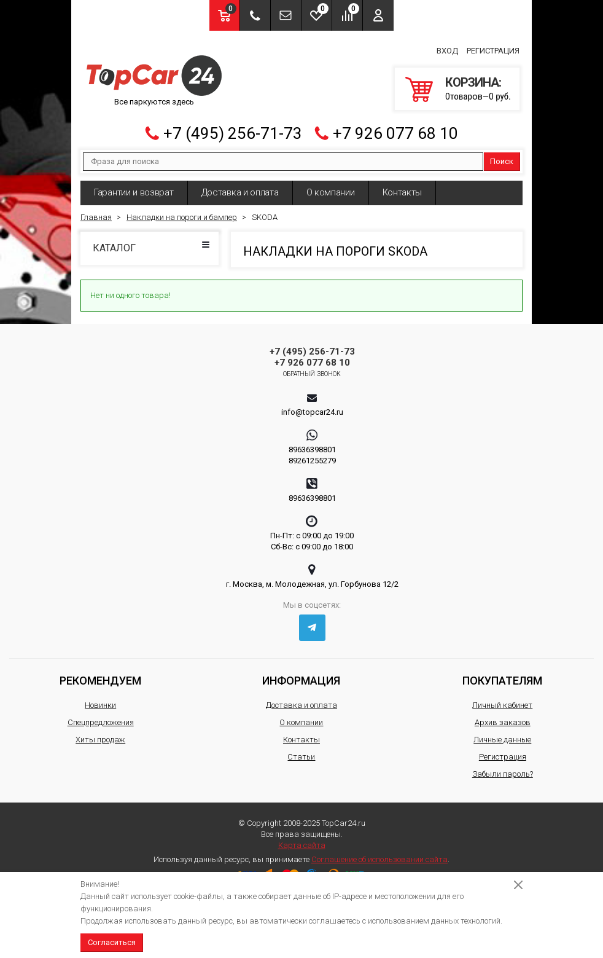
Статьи (301, 751)
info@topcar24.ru (312, 407)
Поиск (501, 156)
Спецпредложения (101, 717)
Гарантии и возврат (134, 187)
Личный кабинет (502, 700)
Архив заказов (503, 717)
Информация (301, 675)
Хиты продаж (100, 734)
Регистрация (493, 48)
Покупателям (502, 675)
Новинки (100, 700)
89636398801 (312, 444)
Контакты (402, 187)
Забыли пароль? (502, 769)
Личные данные (502, 734)
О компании (330, 187)
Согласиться (112, 942)
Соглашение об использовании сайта (379, 854)
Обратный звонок (312, 369)
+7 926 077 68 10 (395, 128)
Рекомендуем (100, 675)
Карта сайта (301, 840)
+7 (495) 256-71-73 (232, 128)
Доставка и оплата (240, 187)
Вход (447, 48)
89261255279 (312, 455)
